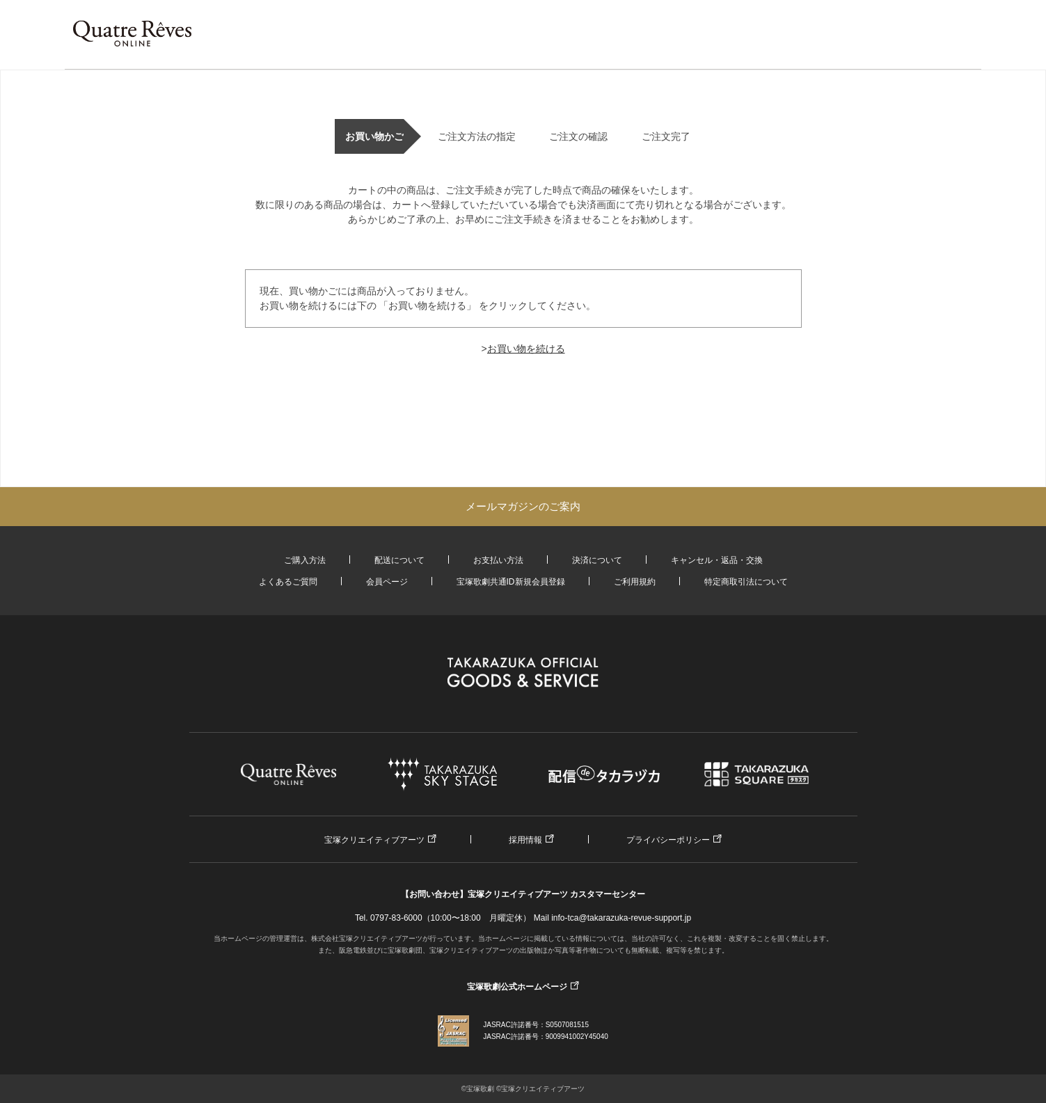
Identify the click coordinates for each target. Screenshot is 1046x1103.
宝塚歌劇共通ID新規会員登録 (511, 582)
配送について (399, 560)
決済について (597, 560)
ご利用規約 (635, 582)
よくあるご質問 (288, 582)
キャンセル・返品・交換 (717, 560)
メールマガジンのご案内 (523, 506)
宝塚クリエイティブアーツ (374, 840)
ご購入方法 (305, 560)
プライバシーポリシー (668, 840)
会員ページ (387, 582)
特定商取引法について (746, 582)
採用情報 (525, 840)
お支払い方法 (498, 560)
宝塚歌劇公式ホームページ (517, 987)
